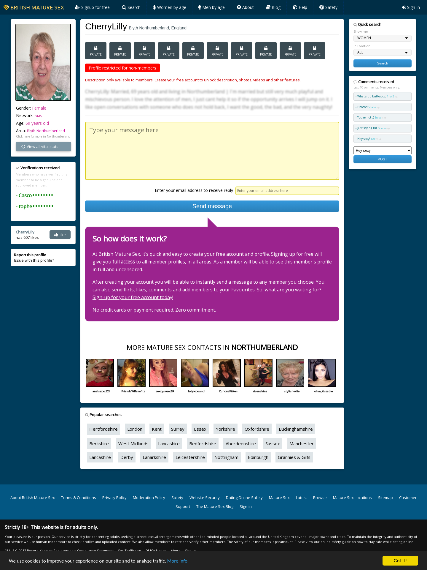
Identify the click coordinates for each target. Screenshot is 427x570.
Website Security (204, 497)
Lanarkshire (154, 457)
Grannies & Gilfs (294, 457)
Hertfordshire (103, 429)
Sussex (272, 443)
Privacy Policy (114, 497)
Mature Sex (279, 497)
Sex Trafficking (129, 550)
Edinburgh (258, 457)
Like (60, 234)
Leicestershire (190, 457)
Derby (126, 457)
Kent (157, 429)
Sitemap (385, 497)
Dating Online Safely (244, 497)
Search (131, 7)
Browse (320, 497)
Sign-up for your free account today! (133, 297)
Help (300, 7)
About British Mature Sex (32, 497)
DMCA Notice (156, 550)
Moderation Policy (149, 497)
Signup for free (92, 7)
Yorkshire (225, 429)
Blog (273, 7)
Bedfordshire (202, 443)
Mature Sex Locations (352, 497)
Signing (279, 254)
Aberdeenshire (241, 443)
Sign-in (411, 7)
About (245, 7)
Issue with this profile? (34, 257)
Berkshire (99, 443)
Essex (200, 429)
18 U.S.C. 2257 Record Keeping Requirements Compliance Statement (59, 550)
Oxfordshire (257, 429)
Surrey (177, 429)
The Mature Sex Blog (214, 506)
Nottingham (226, 457)
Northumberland (50, 130)
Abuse (176, 550)
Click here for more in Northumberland (43, 136)
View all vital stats (39, 146)
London (134, 429)
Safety (328, 7)
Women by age (169, 7)
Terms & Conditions (78, 497)
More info (177, 561)
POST (382, 159)
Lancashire (169, 443)
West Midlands (133, 443)
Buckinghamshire (296, 429)
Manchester (301, 443)
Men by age (211, 7)
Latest (301, 497)
